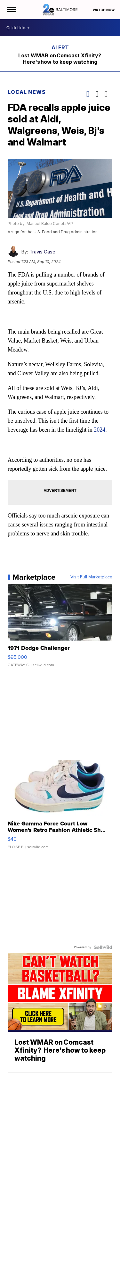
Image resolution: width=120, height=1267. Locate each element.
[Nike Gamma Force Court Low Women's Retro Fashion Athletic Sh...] (60, 807)
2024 (99, 429)
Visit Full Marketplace (91, 577)
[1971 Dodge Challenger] (60, 628)
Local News (27, 92)
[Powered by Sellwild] (103, 947)
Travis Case (42, 252)
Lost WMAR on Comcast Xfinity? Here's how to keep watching (60, 58)
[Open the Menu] (11, 10)
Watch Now (104, 10)
